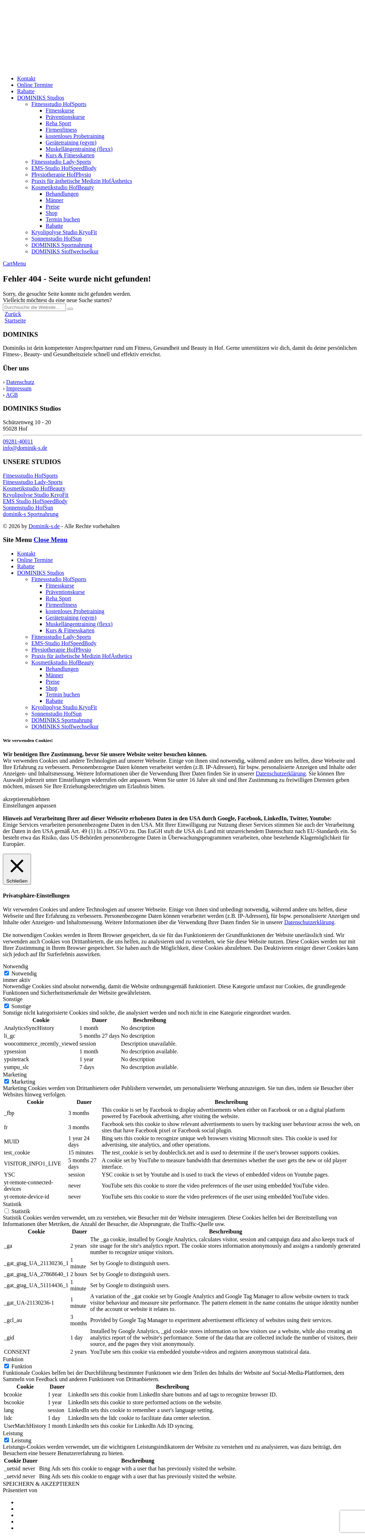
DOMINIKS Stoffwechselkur (65, 251)
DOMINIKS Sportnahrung (61, 245)
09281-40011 (18, 441)
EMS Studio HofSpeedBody (35, 501)
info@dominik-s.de (25, 448)
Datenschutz (20, 382)
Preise (53, 207)
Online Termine (35, 85)
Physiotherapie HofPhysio (61, 175)
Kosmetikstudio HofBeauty (62, 187)
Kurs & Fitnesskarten (70, 155)
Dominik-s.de (44, 526)
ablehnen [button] (39, 799)
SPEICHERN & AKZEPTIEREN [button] (41, 1484)
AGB (12, 395)
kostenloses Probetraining (75, 136)
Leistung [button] (13, 1433)
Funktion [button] (13, 1359)
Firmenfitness (61, 130)
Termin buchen (63, 219)
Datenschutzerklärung (280, 773)
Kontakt (26, 78)
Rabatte (26, 91)
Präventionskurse (65, 117)
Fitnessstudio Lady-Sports (61, 162)
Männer (54, 200)
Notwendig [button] (15, 966)
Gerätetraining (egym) (71, 143)
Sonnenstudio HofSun (56, 239)
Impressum (18, 388)
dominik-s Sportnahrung (30, 514)
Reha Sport (58, 123)
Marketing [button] (15, 1075)
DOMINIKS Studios (40, 98)
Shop (51, 213)
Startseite (15, 320)
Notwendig (24, 973)
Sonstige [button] (12, 999)
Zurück (13, 314)
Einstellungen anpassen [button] (29, 805)
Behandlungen (62, 194)
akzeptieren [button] (16, 799)
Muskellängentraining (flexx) (79, 149)
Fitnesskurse (60, 110)
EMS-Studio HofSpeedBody (64, 168)
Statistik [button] (12, 1204)
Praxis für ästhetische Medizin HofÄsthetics (81, 181)
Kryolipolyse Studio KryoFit (64, 232)
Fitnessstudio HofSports (58, 104)
